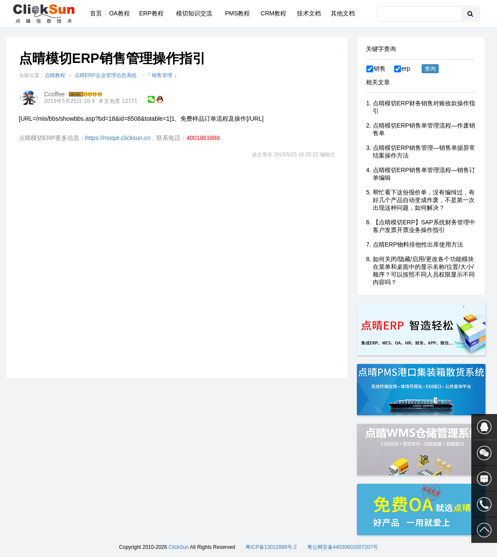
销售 (376, 68)
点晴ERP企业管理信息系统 (106, 75)
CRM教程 (273, 13)
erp (402, 68)
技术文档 (309, 13)
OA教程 (119, 13)
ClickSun (178, 547)
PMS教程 (237, 13)
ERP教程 (151, 13)
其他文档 (343, 13)
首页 (96, 13)
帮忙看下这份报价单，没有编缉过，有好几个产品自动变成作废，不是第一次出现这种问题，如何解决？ (424, 200)
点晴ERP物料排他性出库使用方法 (418, 244)
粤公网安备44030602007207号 (342, 547)
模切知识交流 (194, 13)
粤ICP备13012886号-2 (271, 547)
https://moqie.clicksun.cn (118, 137)
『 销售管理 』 (162, 75)
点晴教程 (55, 75)
